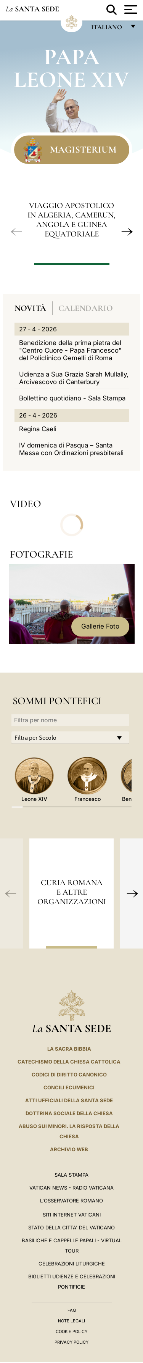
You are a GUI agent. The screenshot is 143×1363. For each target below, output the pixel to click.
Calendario (85, 308)
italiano (108, 29)
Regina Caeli (37, 429)
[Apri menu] (129, 9)
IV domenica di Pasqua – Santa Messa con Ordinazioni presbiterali (71, 449)
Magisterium (83, 149)
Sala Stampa (71, 1175)
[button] (16, 231)
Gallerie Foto (100, 626)
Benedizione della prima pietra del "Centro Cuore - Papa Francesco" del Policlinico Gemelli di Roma (70, 350)
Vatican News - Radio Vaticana (71, 1188)
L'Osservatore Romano (71, 1201)
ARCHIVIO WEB (69, 1149)
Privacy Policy (71, 1342)
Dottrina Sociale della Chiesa (69, 1113)
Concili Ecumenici (69, 1087)
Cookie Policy (71, 1331)
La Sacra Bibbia (69, 1049)
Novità (30, 308)
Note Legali (71, 1321)
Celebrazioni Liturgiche (72, 1264)
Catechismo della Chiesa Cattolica (69, 1062)
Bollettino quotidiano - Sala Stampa (72, 398)
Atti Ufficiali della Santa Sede (69, 1100)
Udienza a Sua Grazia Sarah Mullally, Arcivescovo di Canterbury (74, 378)
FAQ (71, 1310)
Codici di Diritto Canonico (69, 1074)
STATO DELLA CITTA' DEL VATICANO (71, 1227)
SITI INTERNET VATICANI (72, 1215)
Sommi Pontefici (57, 701)
